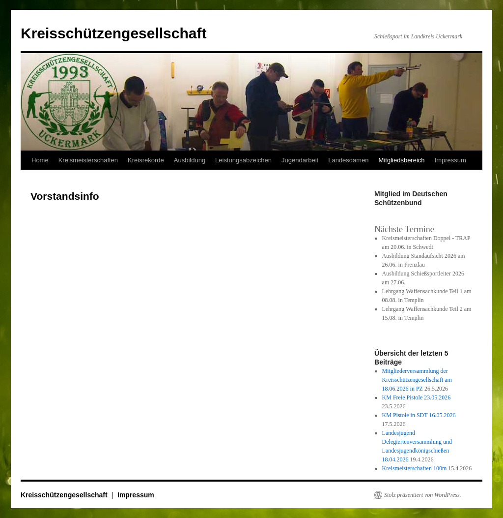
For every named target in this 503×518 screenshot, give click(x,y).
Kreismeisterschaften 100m (414, 468)
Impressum (450, 160)
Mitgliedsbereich (402, 160)
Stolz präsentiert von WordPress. (422, 494)
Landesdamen (348, 160)
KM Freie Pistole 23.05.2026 (416, 397)
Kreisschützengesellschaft (113, 33)
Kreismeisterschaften (88, 160)
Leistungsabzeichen (243, 160)
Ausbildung (189, 160)
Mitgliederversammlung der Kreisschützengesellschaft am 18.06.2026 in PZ (417, 379)
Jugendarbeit (299, 160)
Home (40, 160)
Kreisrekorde (146, 160)
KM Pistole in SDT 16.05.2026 (419, 415)
